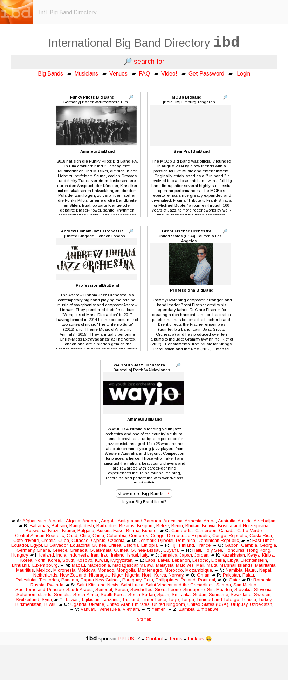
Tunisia (249, 599)
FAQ (144, 74)
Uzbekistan (261, 604)
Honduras (235, 550)
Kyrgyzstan (121, 560)
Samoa (223, 584)
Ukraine (96, 604)
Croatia (48, 540)
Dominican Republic (218, 540)
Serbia (121, 589)
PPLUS (129, 639)
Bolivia (208, 525)
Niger (117, 575)
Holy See (213, 550)
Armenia (193, 520)
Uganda (78, 604)
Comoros (138, 535)
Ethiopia (149, 545)
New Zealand (73, 575)
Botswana (36, 530)
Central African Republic (39, 535)
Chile (85, 535)
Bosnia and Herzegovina (243, 525)
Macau (78, 565)
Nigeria (132, 575)
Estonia (131, 545)
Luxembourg (45, 565)
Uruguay (239, 604)
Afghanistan (34, 520)
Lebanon (181, 560)
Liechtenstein (254, 560)
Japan (186, 555)
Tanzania (111, 599)
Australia (226, 520)
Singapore (194, 589)
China (98, 535)
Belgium (145, 525)
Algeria (73, 520)
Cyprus (98, 540)
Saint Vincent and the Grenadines (180, 584)
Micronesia (64, 570)
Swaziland (241, 594)
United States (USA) (207, 604)
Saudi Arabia (79, 589)
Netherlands (45, 575)
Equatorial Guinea (88, 545)
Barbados (106, 525)
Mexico (43, 570)
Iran (94, 555)
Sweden (262, 594)
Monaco (106, 570)
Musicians (86, 74)
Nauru (251, 570)
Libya (232, 560)
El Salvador (56, 545)
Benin (177, 525)
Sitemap (144, 619)
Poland (188, 579)
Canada (227, 530)
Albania (56, 520)
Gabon (232, 545)
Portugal (206, 579)
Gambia (249, 545)
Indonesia (79, 555)
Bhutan (192, 525)
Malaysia (164, 565)
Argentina (173, 520)
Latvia (164, 560)
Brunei (68, 530)
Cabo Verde (249, 530)
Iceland (46, 555)
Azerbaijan (264, 520)
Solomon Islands (34, 594)
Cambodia (182, 530)
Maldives (185, 565)
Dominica (185, 540)
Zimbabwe (207, 609)
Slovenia (263, 589)
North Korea (154, 575)
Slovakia (243, 589)
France (204, 545)
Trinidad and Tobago (218, 599)
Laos (150, 560)
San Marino (244, 584)
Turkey (265, 599)
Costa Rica (260, 535)
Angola (108, 520)
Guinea (121, 550)
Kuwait (101, 560)
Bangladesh (81, 525)
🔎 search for (144, 61)
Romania (262, 579)
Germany (25, 550)
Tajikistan (90, 599)
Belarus (127, 525)
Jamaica (168, 555)
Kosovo (84, 560)
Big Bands (50, 74)
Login (243, 74)
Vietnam (131, 609)
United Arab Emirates (128, 604)
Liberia (218, 560)
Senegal (103, 589)
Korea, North (33, 560)
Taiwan (72, 599)
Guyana (171, 550)
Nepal (265, 570)
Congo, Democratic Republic (180, 535)
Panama (69, 579)
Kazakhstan (233, 555)
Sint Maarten (219, 589)
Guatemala (100, 550)
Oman (203, 575)
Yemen (159, 609)
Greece (60, 550)
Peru (148, 579)
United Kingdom (168, 604)
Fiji (174, 545)
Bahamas (39, 525)
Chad (72, 535)
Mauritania (265, 565)
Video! (169, 74)
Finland (186, 545)
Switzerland (27, 599)
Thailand (130, 599)
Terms (176, 639)
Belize (162, 525)
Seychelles (141, 589)
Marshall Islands (236, 565)
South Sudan (141, 594)
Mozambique (198, 570)
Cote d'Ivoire (26, 540)
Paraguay (131, 579)
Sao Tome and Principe (39, 589)
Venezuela (109, 609)
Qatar (234, 579)
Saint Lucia (132, 584)
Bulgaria (85, 530)
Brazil (54, 530)
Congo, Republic (229, 535)
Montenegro (150, 570)
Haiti (196, 550)
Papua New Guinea (100, 579)
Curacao (80, 540)
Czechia (116, 540)
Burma (132, 530)
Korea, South (61, 560)
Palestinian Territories (37, 579)
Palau (248, 575)
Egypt (36, 545)
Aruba (210, 520)
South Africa (85, 594)
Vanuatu (89, 609)
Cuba (63, 540)
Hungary (19, 555)
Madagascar (124, 565)
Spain (163, 594)
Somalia (62, 594)
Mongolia (126, 570)
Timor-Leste (154, 599)
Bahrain (59, 525)
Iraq (105, 555)
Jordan (201, 555)
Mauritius (25, 570)
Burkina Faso (110, 530)
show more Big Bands (141, 493)
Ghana (43, 550)
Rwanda (55, 584)
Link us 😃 (200, 639)
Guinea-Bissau (146, 550)
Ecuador (19, 545)
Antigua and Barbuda (139, 520)
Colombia (116, 535)
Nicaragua (99, 575)
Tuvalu (50, 604)
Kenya (253, 555)
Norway (176, 575)
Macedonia (99, 565)
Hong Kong (258, 550)
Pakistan (231, 575)
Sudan (199, 594)
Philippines (167, 579)
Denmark (147, 540)
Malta (212, 565)
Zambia (186, 609)
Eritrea (115, 545)
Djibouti (165, 540)
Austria (245, 520)
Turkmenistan (28, 604)
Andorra (90, 520)
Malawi (146, 565)
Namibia (234, 570)
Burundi (150, 530)
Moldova (86, 570)
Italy (144, 555)
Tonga (187, 599)
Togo (174, 599)
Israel (132, 555)
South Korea (113, 594)
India (61, 555)
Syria (47, 599)
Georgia (268, 545)
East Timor (263, 540)
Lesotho (200, 560)
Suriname (218, 594)
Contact (154, 639)
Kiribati (269, 555)
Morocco (174, 570)
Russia (37, 584)
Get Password (206, 74)
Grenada (78, 550)
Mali (200, 565)
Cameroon (206, 530)
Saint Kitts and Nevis (97, 584)
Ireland (118, 555)
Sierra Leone (168, 589)
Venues (118, 74)
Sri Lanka (181, 594)
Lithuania (21, 565)
